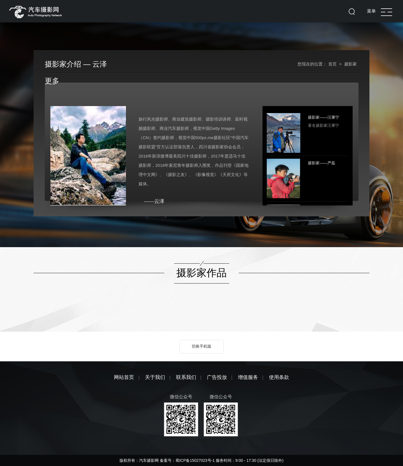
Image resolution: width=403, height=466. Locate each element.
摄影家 (350, 64)
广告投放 (217, 377)
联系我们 (186, 377)
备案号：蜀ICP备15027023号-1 (188, 460)
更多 (52, 81)
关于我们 (155, 377)
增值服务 (248, 377)
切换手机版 (201, 346)
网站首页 (124, 377)
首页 (332, 64)
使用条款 (279, 377)
